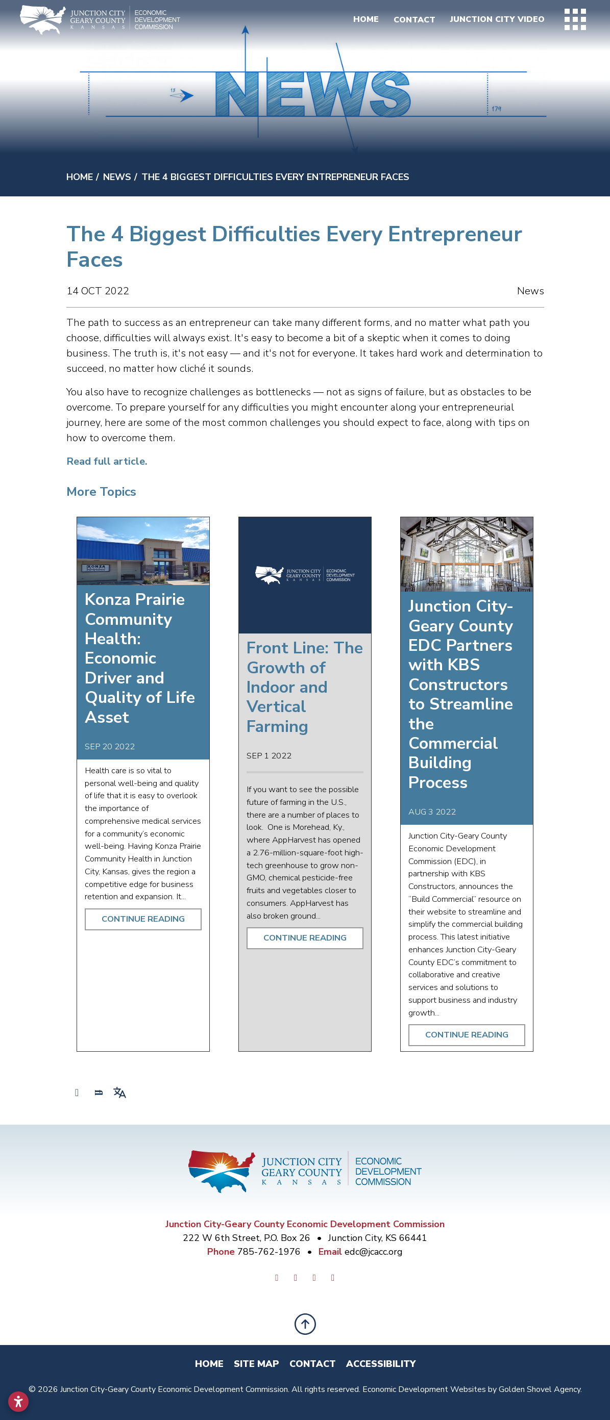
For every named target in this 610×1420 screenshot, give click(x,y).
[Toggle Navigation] (574, 20)
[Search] (98, 1092)
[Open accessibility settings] (18, 1401)
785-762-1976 (270, 1252)
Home (362, 20)
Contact (411, 20)
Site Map (256, 1364)
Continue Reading (143, 919)
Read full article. (107, 461)
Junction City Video (494, 20)
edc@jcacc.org (374, 1252)
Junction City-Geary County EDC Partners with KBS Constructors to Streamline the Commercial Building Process (461, 694)
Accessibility (381, 1364)
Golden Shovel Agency (539, 1389)
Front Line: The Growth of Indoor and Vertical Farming (305, 687)
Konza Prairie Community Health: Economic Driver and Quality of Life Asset (140, 658)
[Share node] (77, 1092)
